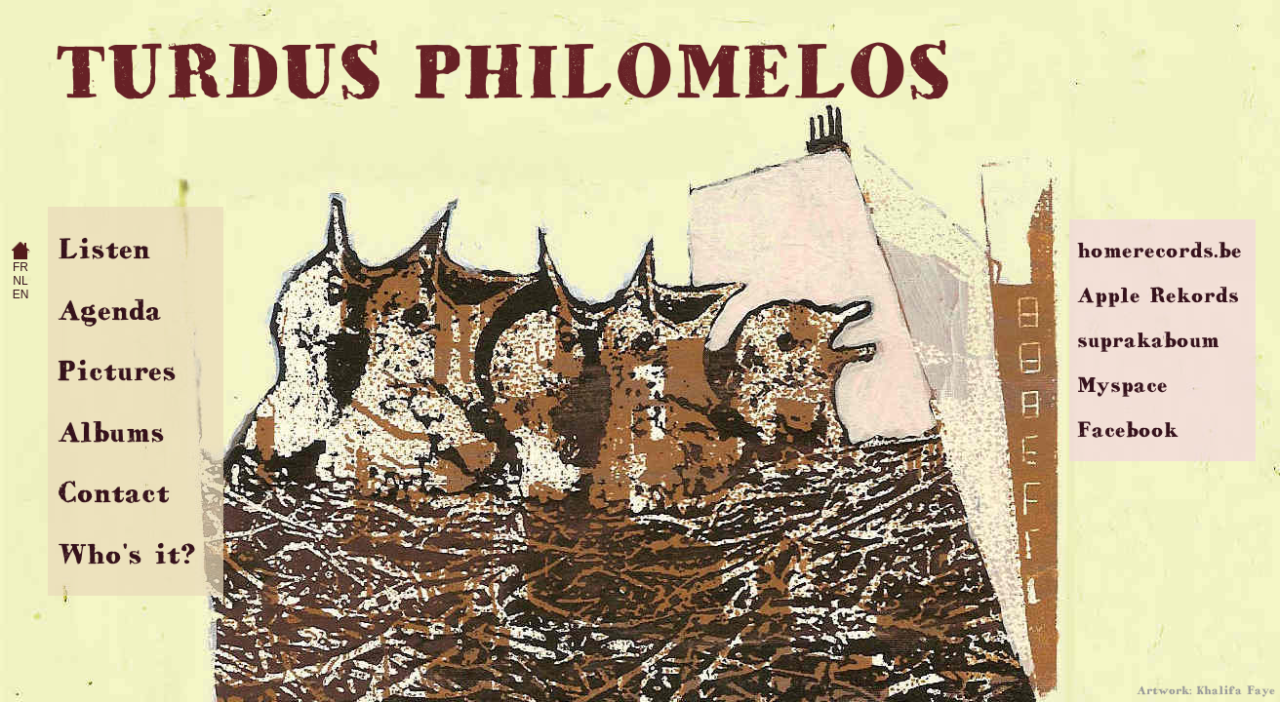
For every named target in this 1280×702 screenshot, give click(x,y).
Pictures (117, 370)
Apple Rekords (1158, 295)
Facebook (1128, 429)
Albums (111, 431)
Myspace (1122, 384)
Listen (104, 248)
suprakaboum (1148, 340)
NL (20, 281)
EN (21, 294)
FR (20, 267)
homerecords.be (1159, 250)
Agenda (110, 310)
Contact (114, 492)
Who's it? (126, 553)
